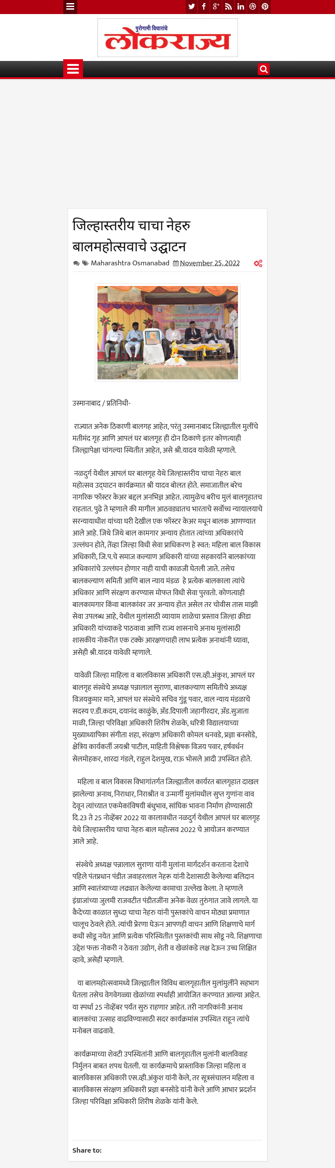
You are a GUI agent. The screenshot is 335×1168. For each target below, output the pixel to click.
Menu (70, 7)
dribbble (253, 7)
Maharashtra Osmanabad (130, 263)
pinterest (265, 7)
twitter (191, 7)
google (216, 7)
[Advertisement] (167, 147)
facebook (203, 7)
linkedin (240, 7)
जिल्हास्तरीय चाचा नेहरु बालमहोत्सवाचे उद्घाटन (131, 234)
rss (228, 7)
